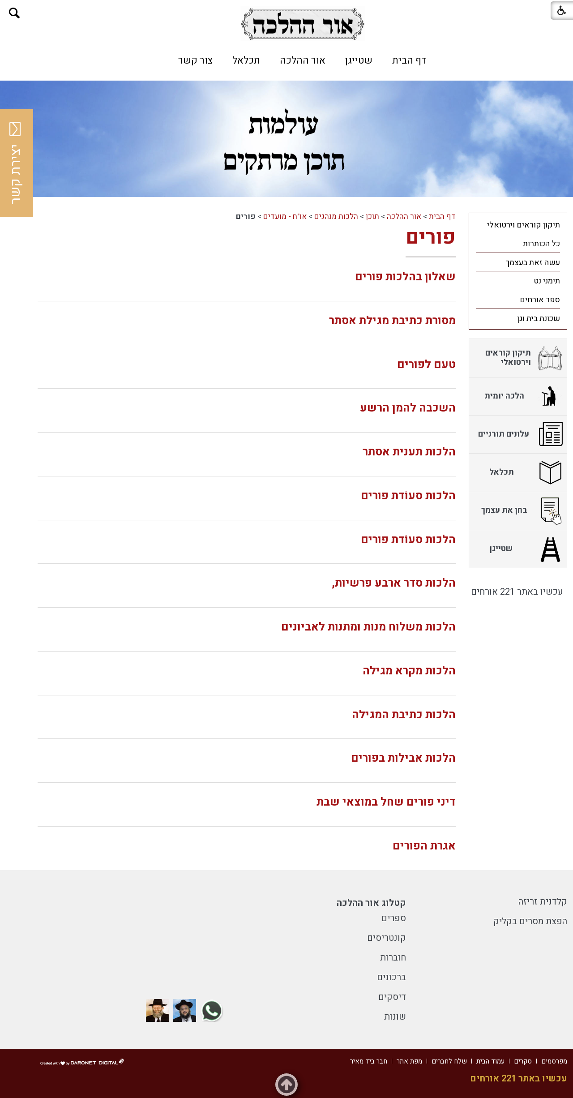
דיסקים (392, 997)
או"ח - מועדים (285, 216)
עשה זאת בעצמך (532, 263)
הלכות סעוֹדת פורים (408, 496)
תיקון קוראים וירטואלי (523, 225)
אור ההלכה (302, 60)
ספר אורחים (540, 300)
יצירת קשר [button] (16, 163)
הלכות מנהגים (336, 216)
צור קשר (195, 60)
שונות (395, 1016)
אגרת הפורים (424, 846)
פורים (431, 237)
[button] (14, 13)
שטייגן (358, 60)
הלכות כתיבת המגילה (404, 715)
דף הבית (409, 60)
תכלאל (246, 60)
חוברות (393, 957)
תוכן (372, 216)
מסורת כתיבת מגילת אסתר (392, 321)
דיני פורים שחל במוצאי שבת (386, 802)
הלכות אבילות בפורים (403, 758)
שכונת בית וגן (538, 319)
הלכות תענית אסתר (409, 452)
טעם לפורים (426, 364)
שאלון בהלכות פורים (405, 277)
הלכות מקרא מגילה (409, 671)
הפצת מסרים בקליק (530, 921)
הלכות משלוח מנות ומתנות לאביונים (368, 627)
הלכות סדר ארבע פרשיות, (394, 583)
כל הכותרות (541, 244)
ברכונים (391, 977)
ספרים (393, 918)
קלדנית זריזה (542, 901)
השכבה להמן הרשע (408, 408)
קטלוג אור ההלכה (371, 902)
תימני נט (547, 281)
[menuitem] (409, 60)
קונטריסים (386, 937)
